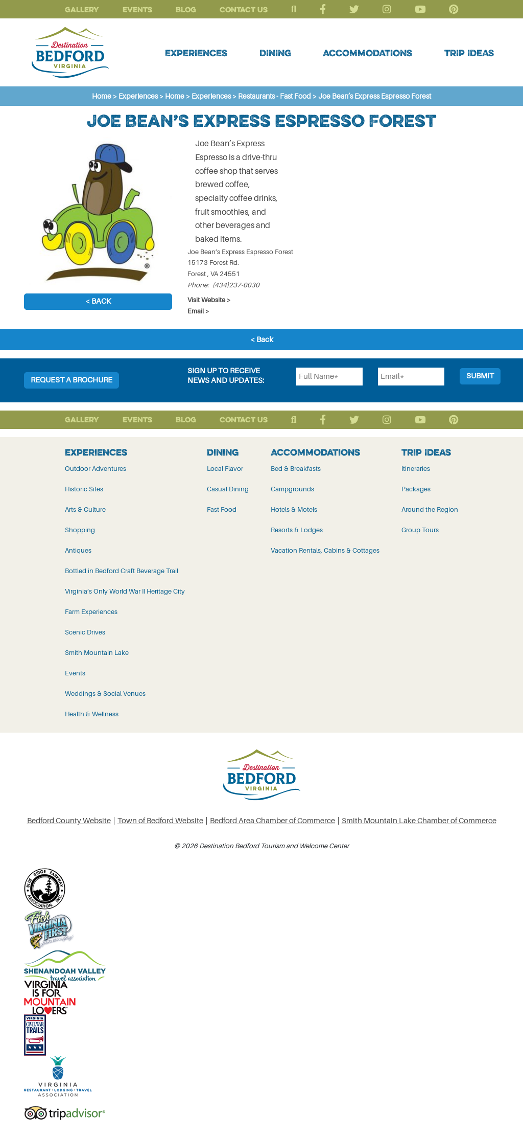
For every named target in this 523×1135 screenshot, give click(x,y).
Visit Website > (209, 300)
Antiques (78, 550)
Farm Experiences (91, 612)
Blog (186, 9)
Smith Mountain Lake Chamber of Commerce (419, 820)
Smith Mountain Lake (97, 652)
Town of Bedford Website (160, 820)
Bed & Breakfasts (296, 468)
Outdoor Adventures (95, 468)
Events (137, 9)
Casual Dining (228, 489)
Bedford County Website (69, 820)
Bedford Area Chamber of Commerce (272, 820)
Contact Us (244, 9)
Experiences (196, 53)
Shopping (80, 530)
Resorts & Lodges (297, 530)
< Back (98, 301)
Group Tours (420, 530)
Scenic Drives (85, 632)
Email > (198, 311)
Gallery (82, 9)
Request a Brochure (71, 380)
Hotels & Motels (294, 509)
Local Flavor (225, 468)
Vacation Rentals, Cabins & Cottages (325, 550)
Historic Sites (84, 489)
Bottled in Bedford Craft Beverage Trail (121, 571)
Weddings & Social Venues (105, 693)
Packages (416, 489)
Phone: (198, 285)
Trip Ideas (469, 53)
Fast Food (221, 509)
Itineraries (415, 468)
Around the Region (429, 509)
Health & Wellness (91, 714)
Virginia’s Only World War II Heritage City (125, 591)
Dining (275, 53)
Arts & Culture (85, 509)
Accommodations (367, 53)
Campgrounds (292, 489)
